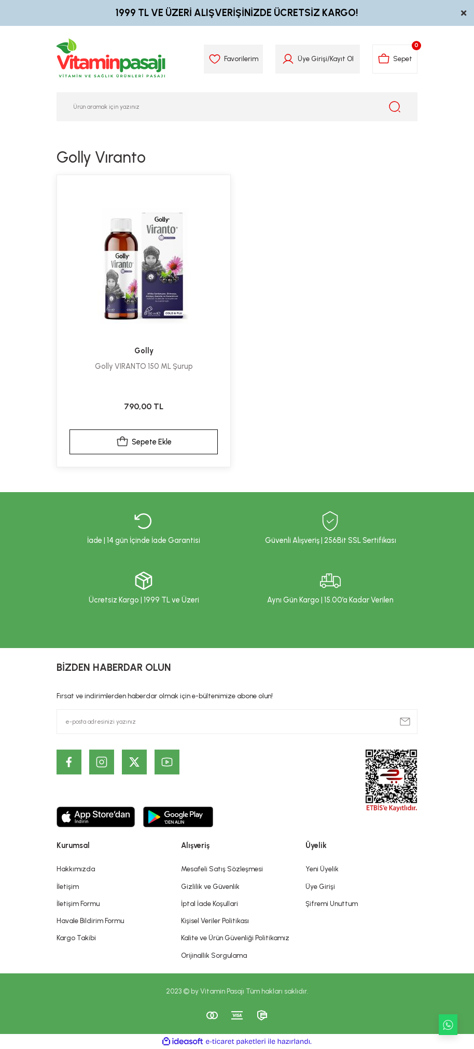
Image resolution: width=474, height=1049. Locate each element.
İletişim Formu (78, 903)
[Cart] (394, 59)
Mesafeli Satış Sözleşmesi (222, 869)
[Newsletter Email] (237, 721)
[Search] (237, 106)
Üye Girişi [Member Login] (312, 58)
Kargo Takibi (76, 937)
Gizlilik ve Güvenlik (210, 886)
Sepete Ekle (144, 442)
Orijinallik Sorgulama (214, 955)
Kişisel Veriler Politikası (215, 920)
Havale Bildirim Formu (90, 920)
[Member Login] (288, 59)
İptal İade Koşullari (209, 903)
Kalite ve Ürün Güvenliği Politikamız (235, 937)
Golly (144, 350)
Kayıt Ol (342, 58)
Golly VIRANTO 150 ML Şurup (144, 366)
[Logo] (111, 59)
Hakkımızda (76, 869)
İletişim (68, 886)
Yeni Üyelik (322, 869)
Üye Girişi (320, 886)
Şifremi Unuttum (331, 903)
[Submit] (405, 721)
